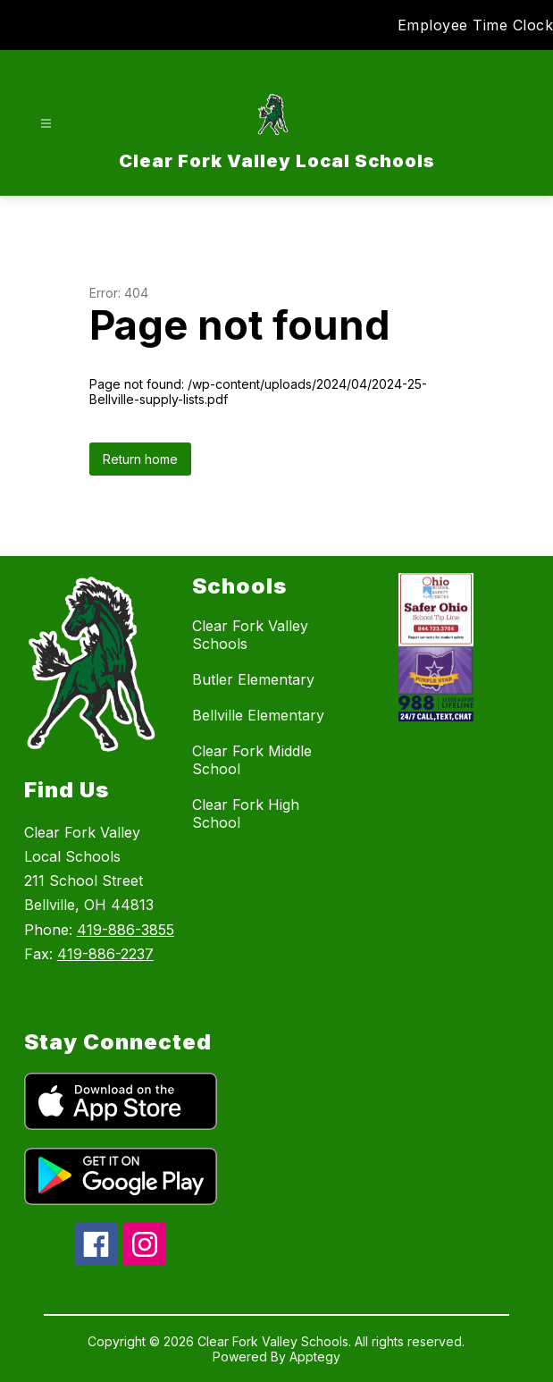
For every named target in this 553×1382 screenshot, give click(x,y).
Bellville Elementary (258, 715)
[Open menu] (46, 124)
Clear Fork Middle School (252, 760)
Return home (140, 459)
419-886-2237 (105, 954)
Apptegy (314, 1356)
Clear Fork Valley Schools (250, 635)
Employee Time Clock (476, 25)
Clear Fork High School (245, 813)
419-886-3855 (125, 930)
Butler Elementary (253, 679)
